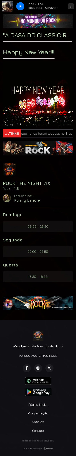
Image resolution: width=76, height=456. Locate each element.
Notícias (38, 422)
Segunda (13, 239)
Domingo (13, 214)
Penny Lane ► (27, 200)
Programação (38, 413)
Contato (38, 430)
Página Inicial (37, 404)
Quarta (10, 264)
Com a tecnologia (38, 448)
